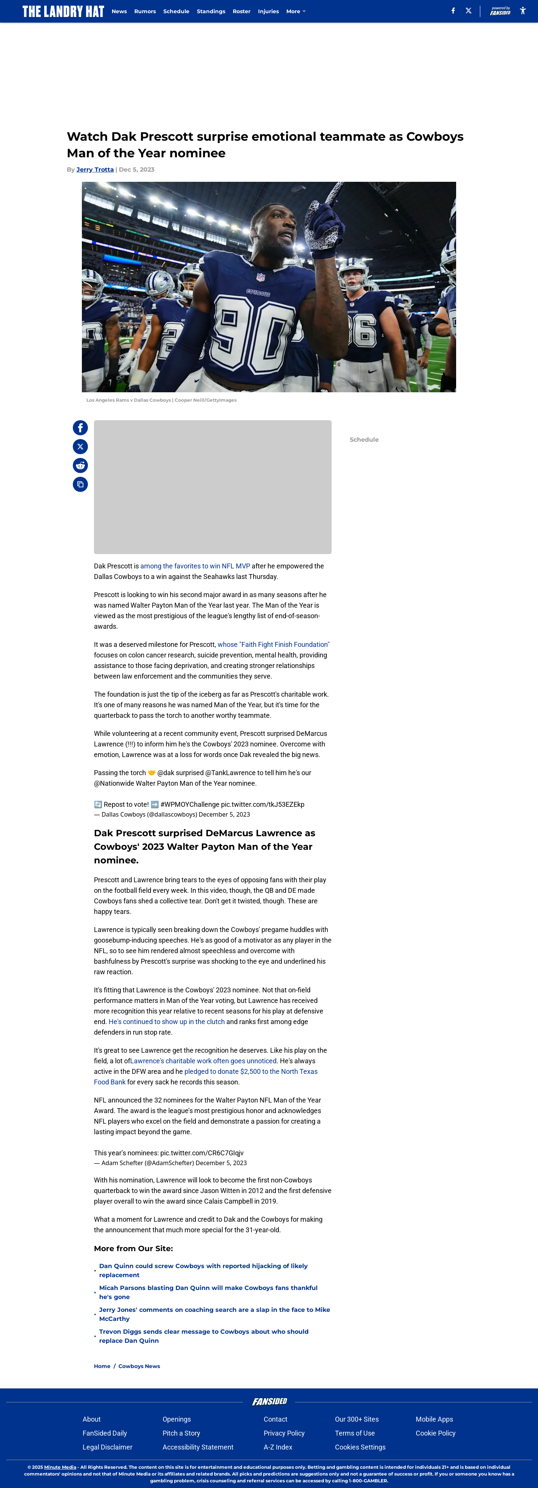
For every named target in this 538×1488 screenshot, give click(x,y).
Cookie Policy (436, 1433)
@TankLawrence (230, 773)
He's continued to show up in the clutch (167, 1022)
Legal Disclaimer (107, 1447)
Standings (212, 11)
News (120, 11)
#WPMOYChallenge (190, 804)
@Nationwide (114, 783)
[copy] (80, 484)
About (92, 1419)
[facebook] (453, 11)
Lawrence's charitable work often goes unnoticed (203, 1061)
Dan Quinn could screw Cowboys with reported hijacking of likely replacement (203, 1270)
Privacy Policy (284, 1433)
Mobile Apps (434, 1419)
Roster (243, 11)
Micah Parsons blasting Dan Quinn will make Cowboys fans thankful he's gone (208, 1292)
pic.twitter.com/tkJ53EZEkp (262, 804)
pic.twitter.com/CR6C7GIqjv (202, 1153)
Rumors (146, 11)
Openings (177, 1419)
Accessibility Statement (198, 1447)
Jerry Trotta (95, 169)
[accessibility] (523, 10)
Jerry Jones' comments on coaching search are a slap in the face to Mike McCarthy (214, 1314)
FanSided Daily (105, 1433)
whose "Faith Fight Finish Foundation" (274, 644)
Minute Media (60, 1467)
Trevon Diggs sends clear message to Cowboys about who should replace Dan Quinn (204, 1336)
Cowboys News (139, 1366)
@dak (165, 773)
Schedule (177, 11)
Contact (275, 1419)
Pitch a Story (181, 1433)
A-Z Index (278, 1447)
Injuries (269, 11)
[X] (468, 11)
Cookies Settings (360, 1447)
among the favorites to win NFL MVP (195, 566)
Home (102, 1366)
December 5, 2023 (224, 814)
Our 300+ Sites (357, 1419)
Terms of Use (355, 1433)
